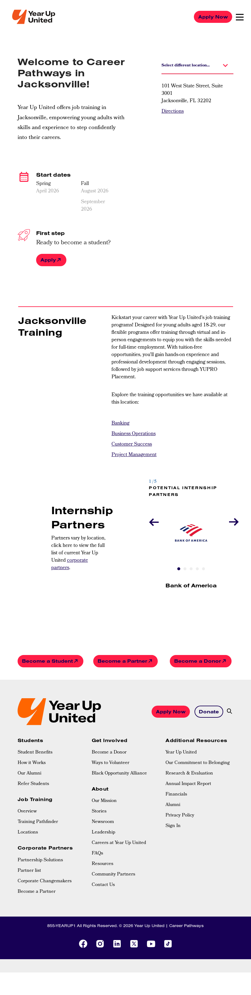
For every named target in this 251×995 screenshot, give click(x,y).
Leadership (103, 833)
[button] (197, 65)
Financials (176, 795)
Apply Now (213, 17)
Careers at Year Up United (119, 843)
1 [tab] (179, 569)
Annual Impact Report (188, 784)
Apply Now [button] (171, 711)
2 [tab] (185, 569)
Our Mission (104, 801)
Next (232, 522)
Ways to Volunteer (110, 763)
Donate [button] (209, 711)
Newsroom (103, 822)
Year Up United (181, 753)
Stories (99, 812)
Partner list (29, 871)
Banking (120, 423)
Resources (102, 864)
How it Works (32, 763)
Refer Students (33, 784)
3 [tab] (191, 569)
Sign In (173, 826)
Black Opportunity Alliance (119, 774)
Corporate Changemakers (45, 881)
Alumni (172, 805)
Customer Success (131, 444)
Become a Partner (122, 661)
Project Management (134, 455)
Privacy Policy (179, 816)
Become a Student (47, 661)
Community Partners (113, 875)
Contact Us (103, 885)
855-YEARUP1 (61, 925)
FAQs (97, 854)
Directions (172, 112)
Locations (28, 833)
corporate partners (69, 564)
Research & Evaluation (189, 774)
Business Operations (133, 434)
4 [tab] (197, 569)
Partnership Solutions (40, 860)
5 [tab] (203, 569)
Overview (27, 812)
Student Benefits (35, 753)
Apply (48, 260)
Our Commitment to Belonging (197, 763)
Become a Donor (197, 661)
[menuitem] (52, 752)
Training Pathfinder (38, 822)
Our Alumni (29, 774)
